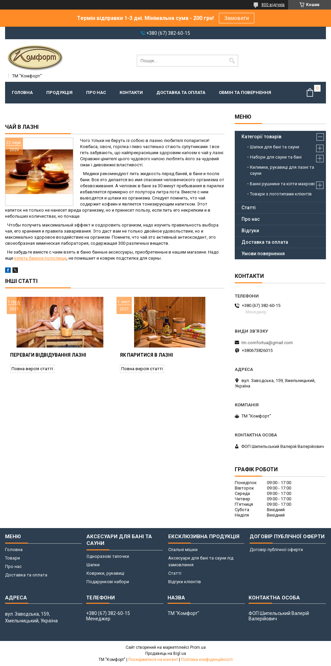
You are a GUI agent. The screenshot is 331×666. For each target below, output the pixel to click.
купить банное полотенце (40, 258)
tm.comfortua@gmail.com (267, 342)
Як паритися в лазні (146, 355)
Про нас (96, 92)
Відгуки (250, 230)
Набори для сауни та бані (276, 157)
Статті (248, 207)
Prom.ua (198, 647)
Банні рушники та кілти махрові (282, 183)
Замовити (236, 18)
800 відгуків (273, 4)
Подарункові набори (107, 581)
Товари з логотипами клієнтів (281, 193)
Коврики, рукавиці (105, 573)
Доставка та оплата (180, 92)
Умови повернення (263, 253)
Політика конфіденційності (207, 659)
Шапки (93, 564)
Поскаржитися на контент (153, 659)
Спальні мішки (183, 549)
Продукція (59, 92)
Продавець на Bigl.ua (165, 653)
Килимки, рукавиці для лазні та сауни (282, 170)
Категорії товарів (261, 136)
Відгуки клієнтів (184, 581)
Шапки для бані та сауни (274, 146)
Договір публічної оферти (276, 549)
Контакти (131, 92)
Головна (22, 92)
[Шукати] (232, 61)
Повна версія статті (32, 368)
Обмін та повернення (245, 92)
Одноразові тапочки (107, 556)
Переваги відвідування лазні (48, 355)
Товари (12, 558)
